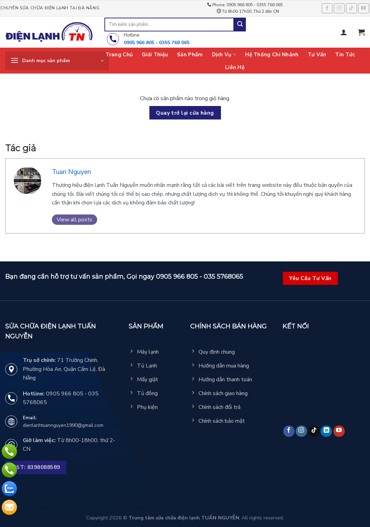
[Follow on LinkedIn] (326, 431)
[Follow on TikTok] (351, 8)
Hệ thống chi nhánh (271, 54)
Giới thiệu (155, 54)
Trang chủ (119, 54)
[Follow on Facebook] (327, 8)
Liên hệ (234, 67)
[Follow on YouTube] (363, 8)
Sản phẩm (190, 54)
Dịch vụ (224, 54)
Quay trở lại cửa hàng (185, 112)
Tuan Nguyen (71, 171)
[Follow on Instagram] (339, 8)
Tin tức (345, 54)
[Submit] (240, 24)
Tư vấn (317, 54)
